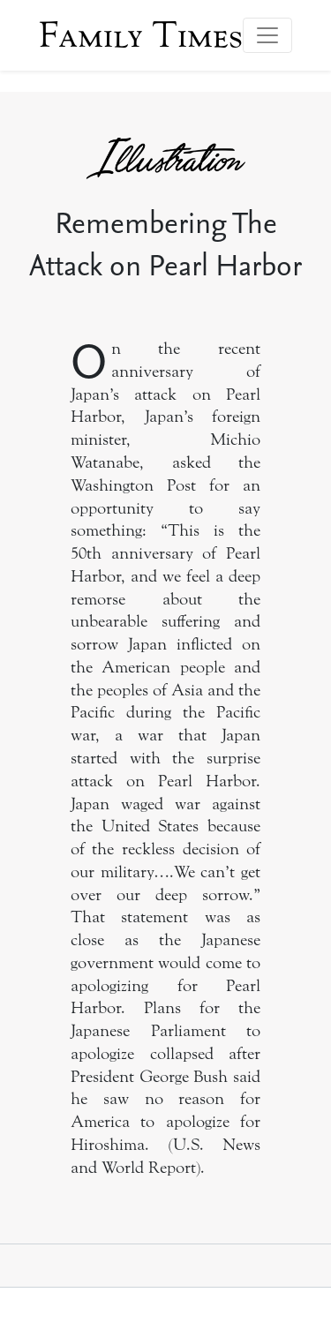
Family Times (141, 35)
